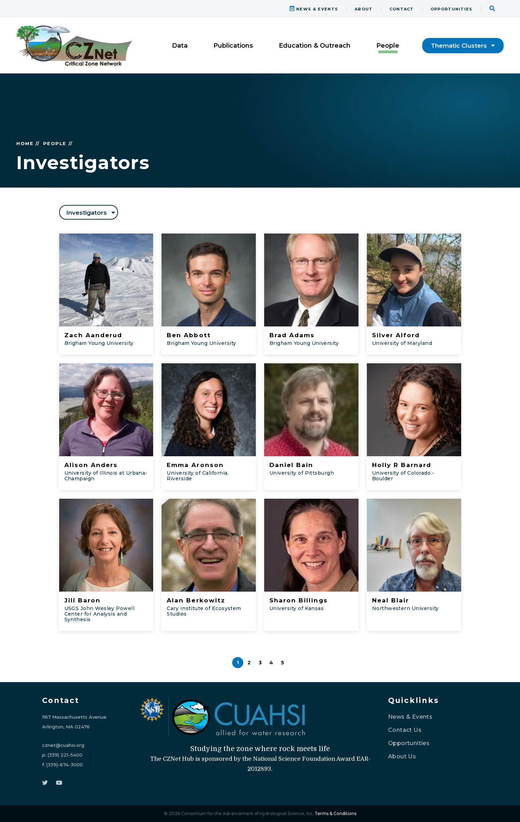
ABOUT (364, 9)
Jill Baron (82, 600)
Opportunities (409, 743)
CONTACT (401, 9)
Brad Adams (292, 335)
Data (180, 45)
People (387, 45)
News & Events (410, 716)
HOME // (28, 143)
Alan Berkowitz (196, 600)
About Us (402, 756)
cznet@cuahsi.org (63, 745)
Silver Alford (396, 335)
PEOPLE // (58, 143)
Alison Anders (91, 464)
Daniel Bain (291, 464)
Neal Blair (390, 600)
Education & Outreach (314, 45)
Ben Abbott (189, 335)
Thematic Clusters (463, 45)
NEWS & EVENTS (314, 9)
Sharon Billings (298, 600)
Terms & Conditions (335, 813)
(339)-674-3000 (64, 764)
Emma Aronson (195, 464)
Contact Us (404, 730)
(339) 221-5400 (65, 755)
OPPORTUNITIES (452, 9)
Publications (233, 45)
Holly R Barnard (402, 464)
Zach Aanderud (93, 335)
